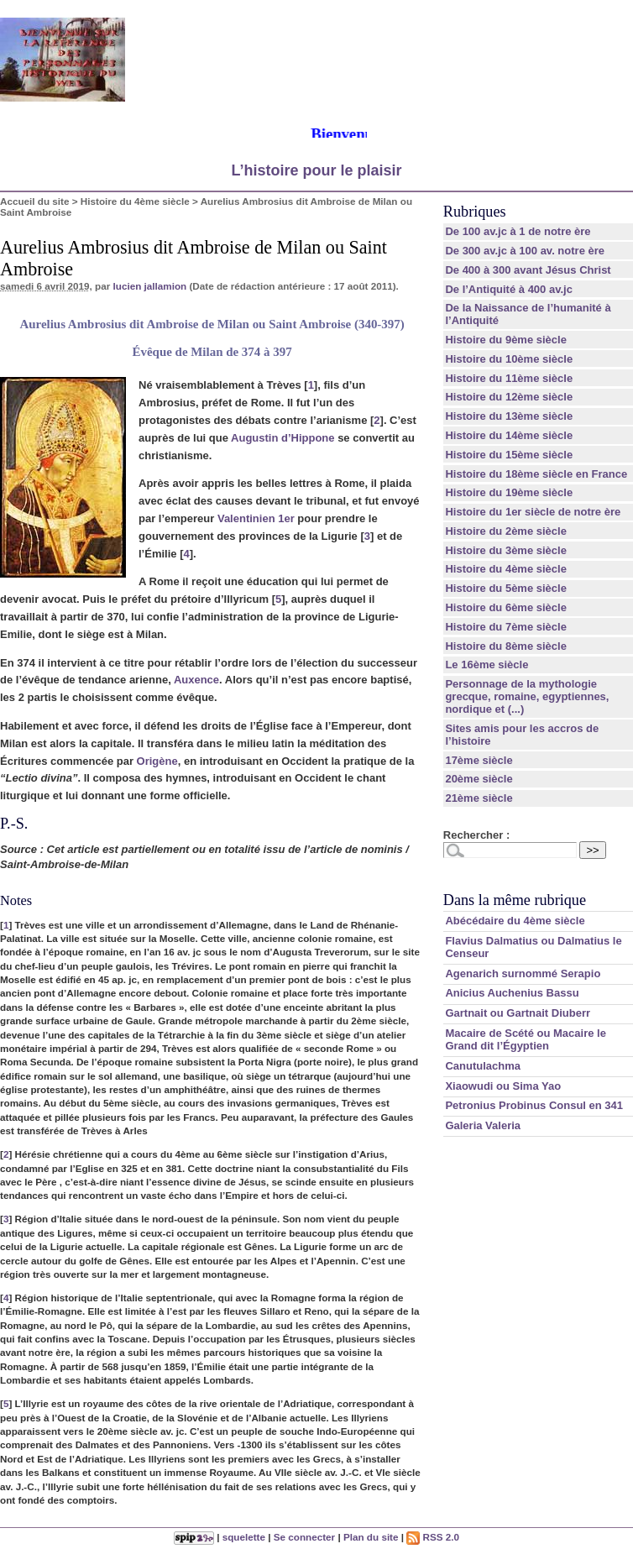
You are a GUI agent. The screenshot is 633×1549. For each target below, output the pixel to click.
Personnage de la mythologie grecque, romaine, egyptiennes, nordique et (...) (527, 696)
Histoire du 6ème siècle (506, 607)
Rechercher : (476, 835)
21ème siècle (478, 798)
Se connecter (304, 1536)
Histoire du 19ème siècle (509, 492)
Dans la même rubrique (514, 900)
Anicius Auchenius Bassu (511, 992)
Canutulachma (483, 1066)
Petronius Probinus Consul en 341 (534, 1105)
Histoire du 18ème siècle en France (536, 474)
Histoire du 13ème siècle (509, 416)
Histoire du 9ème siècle (506, 339)
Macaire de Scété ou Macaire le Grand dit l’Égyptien (525, 1039)
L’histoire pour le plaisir (316, 170)
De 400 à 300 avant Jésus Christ (527, 270)
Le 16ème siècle (486, 664)
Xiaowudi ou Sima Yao (503, 1086)
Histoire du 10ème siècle (509, 359)
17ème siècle (478, 760)
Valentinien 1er (256, 518)
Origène (157, 761)
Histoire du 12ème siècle (509, 396)
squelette (243, 1536)
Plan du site (371, 1536)
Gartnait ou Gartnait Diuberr (517, 1013)
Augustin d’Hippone (282, 438)
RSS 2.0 (432, 1536)
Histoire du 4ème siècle (135, 201)
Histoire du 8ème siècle (506, 646)
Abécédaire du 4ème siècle (514, 920)
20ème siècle (478, 778)
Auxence (196, 679)
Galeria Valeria (483, 1125)
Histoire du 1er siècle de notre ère (532, 511)
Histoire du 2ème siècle (506, 531)
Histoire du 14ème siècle (509, 435)
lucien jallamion (150, 285)
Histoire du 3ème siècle (506, 550)
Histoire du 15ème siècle (509, 454)
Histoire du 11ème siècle (509, 378)
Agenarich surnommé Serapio (522, 973)
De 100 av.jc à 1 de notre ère (517, 231)
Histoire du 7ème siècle (506, 626)
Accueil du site (35, 201)
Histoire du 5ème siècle (506, 588)
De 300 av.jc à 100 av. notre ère (524, 250)
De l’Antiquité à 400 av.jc (508, 289)
